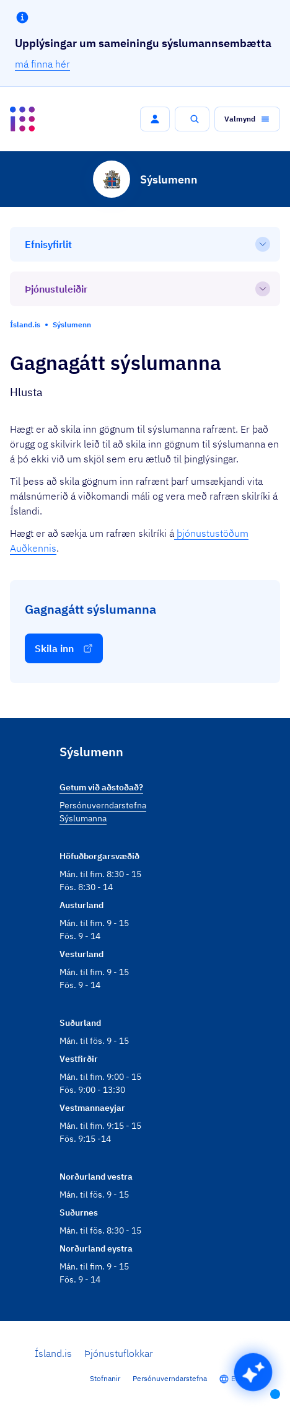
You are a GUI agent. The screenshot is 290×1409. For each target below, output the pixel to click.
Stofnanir (105, 1378)
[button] (155, 119)
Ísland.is (53, 1353)
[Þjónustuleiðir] (145, 289)
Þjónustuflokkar (118, 1353)
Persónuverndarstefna (170, 1378)
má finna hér (42, 64)
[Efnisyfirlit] (145, 244)
